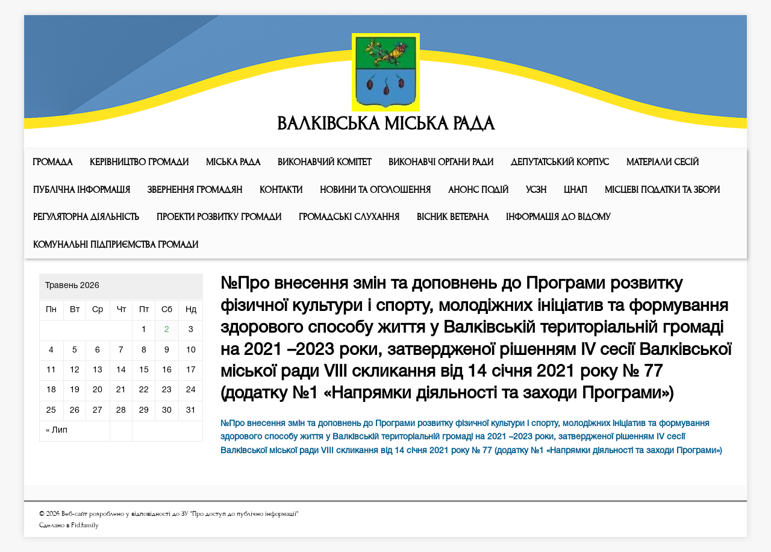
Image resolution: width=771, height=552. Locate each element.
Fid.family (85, 525)
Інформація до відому (558, 217)
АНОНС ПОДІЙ (478, 189)
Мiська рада (233, 162)
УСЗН (536, 189)
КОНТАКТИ (281, 189)
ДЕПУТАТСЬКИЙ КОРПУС (560, 162)
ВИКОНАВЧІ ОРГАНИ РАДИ (441, 162)
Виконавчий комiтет (324, 162)
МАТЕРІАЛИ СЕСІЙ (662, 162)
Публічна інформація (81, 189)
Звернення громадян (195, 189)
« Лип (56, 430)
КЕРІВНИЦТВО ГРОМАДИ (139, 162)
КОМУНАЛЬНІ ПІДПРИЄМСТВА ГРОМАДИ (115, 244)
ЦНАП (575, 189)
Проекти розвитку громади (219, 217)
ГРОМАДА (52, 162)
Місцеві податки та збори (662, 189)
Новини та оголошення (375, 189)
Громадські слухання (349, 217)
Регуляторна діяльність (86, 217)
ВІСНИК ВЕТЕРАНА (453, 217)
